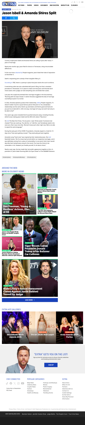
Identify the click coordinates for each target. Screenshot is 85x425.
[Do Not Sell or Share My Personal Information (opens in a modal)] (68, 397)
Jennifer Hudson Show (39, 414)
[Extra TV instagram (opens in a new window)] (79, 2)
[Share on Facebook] (6, 18)
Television (46, 391)
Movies (45, 385)
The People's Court (61, 414)
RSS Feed (9, 390)
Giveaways (30, 391)
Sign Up (51, 365)
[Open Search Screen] (74, 5)
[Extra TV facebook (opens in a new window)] (74, 2)
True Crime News (74, 414)
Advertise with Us (67, 389)
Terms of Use (20, 409)
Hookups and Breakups (50, 383)
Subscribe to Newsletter (13, 388)
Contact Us (65, 391)
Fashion (29, 389)
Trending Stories (48, 393)
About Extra (65, 383)
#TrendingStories (31, 157)
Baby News (30, 383)
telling (39, 103)
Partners (64, 387)
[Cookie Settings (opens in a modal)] (67, 393)
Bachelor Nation (27, 414)
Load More (30, 300)
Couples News (31, 387)
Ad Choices (28, 409)
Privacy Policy (12, 409)
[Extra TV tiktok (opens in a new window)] (72, 2)
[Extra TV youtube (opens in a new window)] (82, 2)
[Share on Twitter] (14, 18)
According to (8, 82)
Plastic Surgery (47, 387)
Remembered (47, 389)
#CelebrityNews (7, 157)
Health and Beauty (32, 393)
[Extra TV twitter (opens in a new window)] (77, 2)
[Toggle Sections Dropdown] (21, 5)
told (8, 121)
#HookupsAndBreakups (19, 157)
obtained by (18, 72)
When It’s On (66, 385)
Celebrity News (6, 9)
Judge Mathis (51, 414)
